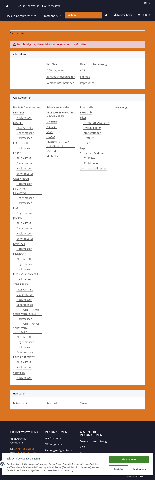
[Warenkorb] (144, 15)
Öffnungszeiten (56, 70)
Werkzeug (121, 107)
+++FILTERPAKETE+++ (96, 122)
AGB (82, 70)
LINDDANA (19, 254)
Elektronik (86, 112)
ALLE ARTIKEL (25, 127)
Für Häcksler (91, 163)
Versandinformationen (60, 83)
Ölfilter (88, 143)
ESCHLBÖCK (20, 143)
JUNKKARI (19, 243)
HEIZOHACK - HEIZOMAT (21, 190)
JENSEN (17, 218)
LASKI (50, 131)
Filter (83, 117)
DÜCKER (18, 122)
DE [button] (145, 3)
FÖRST (17, 153)
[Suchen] (83, 15)
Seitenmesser (25, 173)
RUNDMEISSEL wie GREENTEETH (58, 143)
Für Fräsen (90, 158)
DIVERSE (52, 121)
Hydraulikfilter (92, 127)
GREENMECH (21, 178)
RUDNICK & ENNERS (25, 274)
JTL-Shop (139, 476)
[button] (123, 15)
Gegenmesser (25, 133)
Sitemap (85, 76)
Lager (83, 148)
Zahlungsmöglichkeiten (61, 76)
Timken (84, 403)
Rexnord (52, 403)
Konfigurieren (139, 469)
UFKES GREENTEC (24, 357)
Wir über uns (54, 64)
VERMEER (19, 372)
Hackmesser (24, 117)
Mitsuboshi (20, 403)
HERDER (51, 126)
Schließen (118, 469)
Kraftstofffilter (92, 133)
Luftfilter (89, 138)
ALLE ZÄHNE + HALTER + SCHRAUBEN (60, 114)
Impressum (87, 83)
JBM (15, 208)
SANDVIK (52, 151)
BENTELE (18, 112)
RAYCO (51, 136)
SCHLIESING (20, 284)
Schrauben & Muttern (93, 153)
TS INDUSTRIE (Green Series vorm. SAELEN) (26, 311)
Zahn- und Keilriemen (93, 168)
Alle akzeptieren (128, 459)
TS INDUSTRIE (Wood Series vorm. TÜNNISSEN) (26, 328)
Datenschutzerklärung (93, 64)
